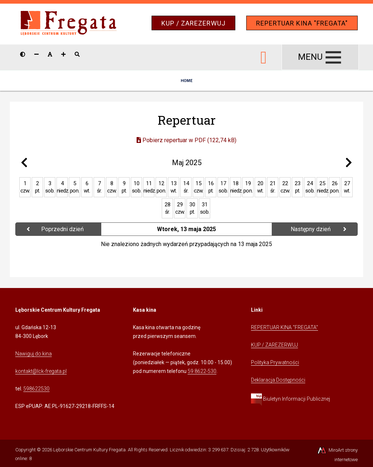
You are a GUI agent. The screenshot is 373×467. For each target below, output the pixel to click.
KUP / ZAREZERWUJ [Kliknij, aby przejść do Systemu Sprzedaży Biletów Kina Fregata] (274, 345)
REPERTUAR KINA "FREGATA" (302, 23)
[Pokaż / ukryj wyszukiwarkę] (77, 54)
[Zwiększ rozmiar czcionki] (63, 54)
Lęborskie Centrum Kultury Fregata (89, 449)
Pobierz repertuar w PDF (186, 140)
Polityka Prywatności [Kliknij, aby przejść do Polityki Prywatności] (275, 362)
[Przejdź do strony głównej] (68, 23)
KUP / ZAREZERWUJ (193, 23)
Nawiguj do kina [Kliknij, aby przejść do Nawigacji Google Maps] (33, 354)
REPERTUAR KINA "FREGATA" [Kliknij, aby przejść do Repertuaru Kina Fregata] (284, 327)
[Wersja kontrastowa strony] (22, 54)
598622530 (36, 389)
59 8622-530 (202, 371)
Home (186, 80)
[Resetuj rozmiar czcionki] (50, 54)
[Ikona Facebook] (263, 56)
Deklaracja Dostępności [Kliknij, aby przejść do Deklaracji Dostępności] (278, 380)
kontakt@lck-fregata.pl (41, 371)
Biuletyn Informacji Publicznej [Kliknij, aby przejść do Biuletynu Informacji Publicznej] (290, 399)
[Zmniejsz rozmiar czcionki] (36, 54)
